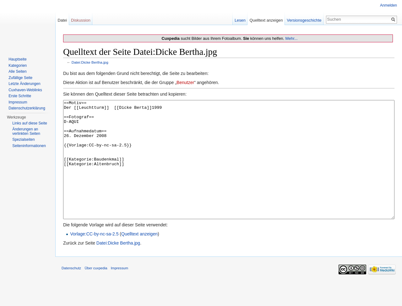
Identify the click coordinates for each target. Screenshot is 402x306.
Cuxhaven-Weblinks (25, 90)
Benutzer (185, 82)
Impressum (17, 102)
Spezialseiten (23, 139)
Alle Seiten (17, 71)
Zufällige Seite (20, 78)
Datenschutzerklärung (26, 108)
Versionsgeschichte (304, 20)
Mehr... (291, 38)
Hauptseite (17, 59)
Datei (62, 20)
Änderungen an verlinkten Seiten (26, 131)
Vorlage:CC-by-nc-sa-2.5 (94, 257)
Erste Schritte (19, 96)
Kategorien (17, 65)
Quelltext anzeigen (139, 257)
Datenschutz (71, 291)
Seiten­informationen (29, 146)
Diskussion (80, 20)
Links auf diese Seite (29, 123)
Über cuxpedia (95, 291)
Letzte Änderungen (24, 84)
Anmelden (388, 5)
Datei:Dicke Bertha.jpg (90, 62)
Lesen (240, 20)
